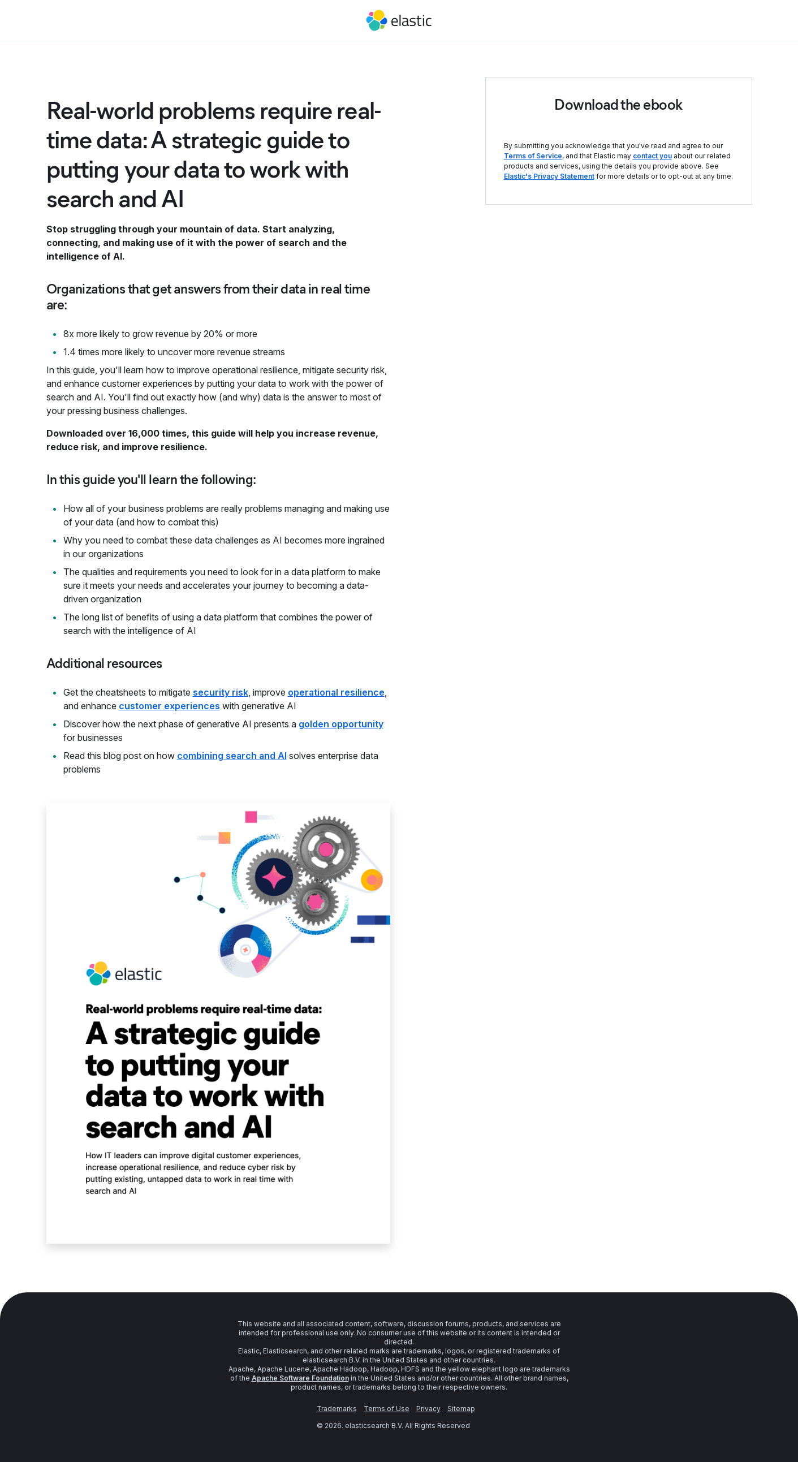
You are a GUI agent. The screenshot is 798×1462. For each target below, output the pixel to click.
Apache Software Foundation (300, 1378)
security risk (220, 692)
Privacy (428, 1408)
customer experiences (169, 705)
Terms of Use (386, 1408)
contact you (652, 156)
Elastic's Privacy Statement (549, 176)
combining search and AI (232, 755)
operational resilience (336, 692)
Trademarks (337, 1408)
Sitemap (461, 1408)
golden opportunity (341, 724)
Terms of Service (533, 156)
